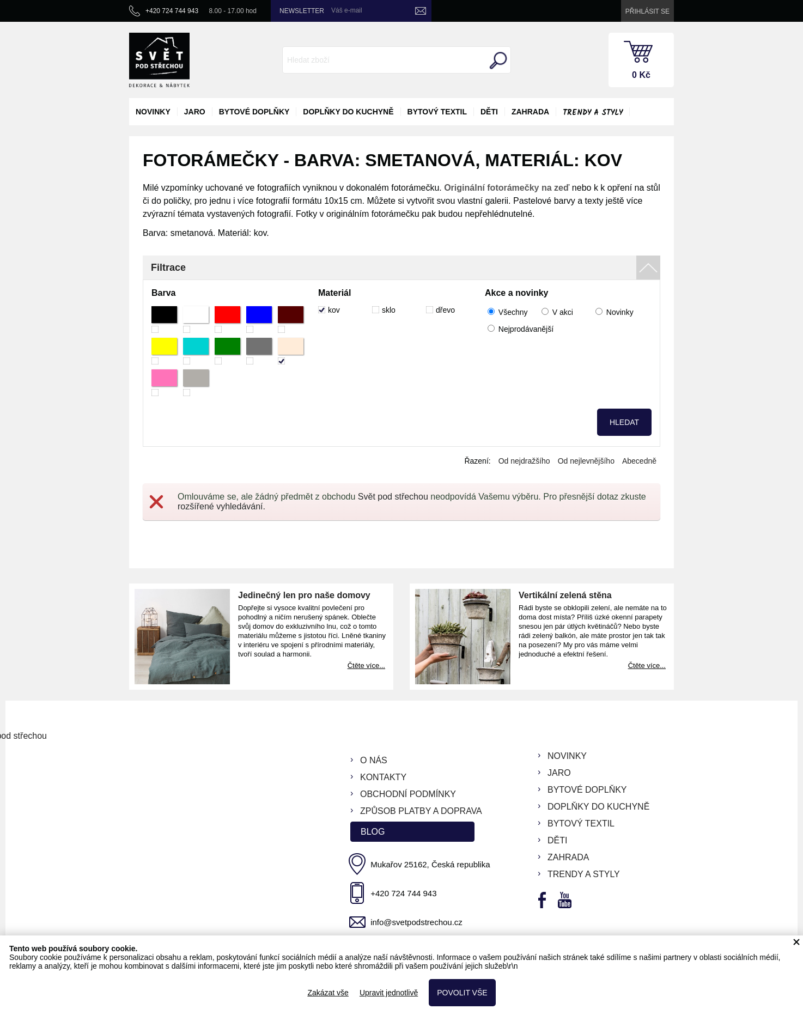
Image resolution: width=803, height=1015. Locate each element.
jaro (194, 111)
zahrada (530, 111)
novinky (153, 111)
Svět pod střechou (393, 496)
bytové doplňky (254, 111)
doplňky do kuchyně (348, 111)
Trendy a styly (593, 113)
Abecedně (639, 461)
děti (489, 111)
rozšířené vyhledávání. (221, 506)
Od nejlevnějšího (586, 461)
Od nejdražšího (524, 461)
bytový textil (437, 111)
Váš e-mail (346, 10)
